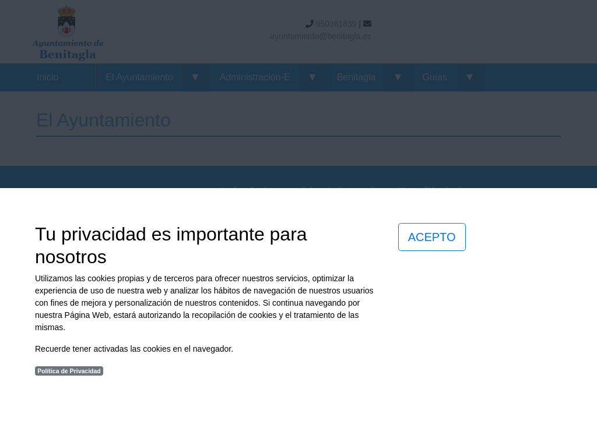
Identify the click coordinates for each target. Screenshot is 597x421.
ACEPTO (432, 237)
